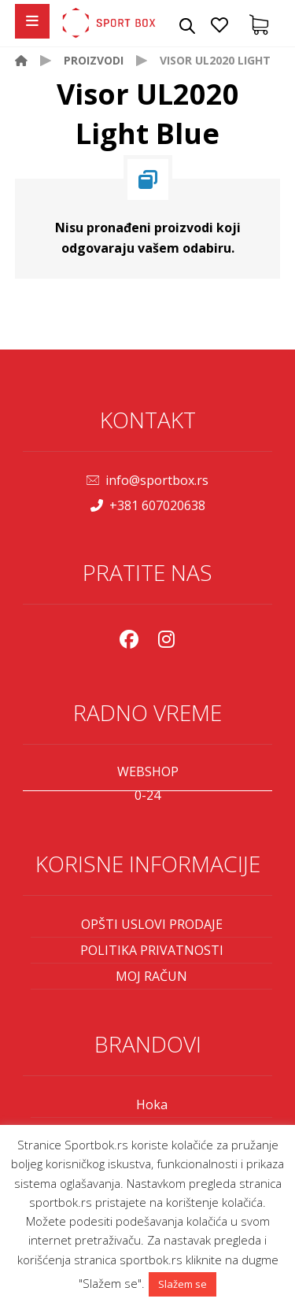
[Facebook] (129, 639)
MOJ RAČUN (151, 976)
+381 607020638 (147, 505)
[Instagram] (167, 639)
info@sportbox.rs (147, 480)
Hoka (152, 1104)
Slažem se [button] (182, 1284)
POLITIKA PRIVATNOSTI (151, 950)
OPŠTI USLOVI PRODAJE (152, 924)
